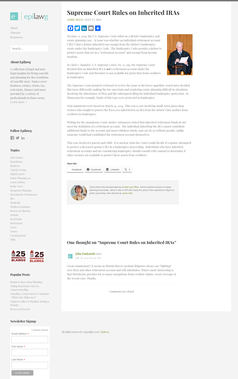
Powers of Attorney (20, 211)
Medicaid (15, 202)
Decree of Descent (20, 309)
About (14, 28)
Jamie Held (75, 19)
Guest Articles (17, 182)
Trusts (13, 231)
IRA (12, 198)
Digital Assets (17, 174)
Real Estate (16, 219)
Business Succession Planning (26, 282)
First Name (18, 346)
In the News (16, 186)
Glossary (15, 32)
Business (15, 165)
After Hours (16, 157)
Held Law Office (131, 187)
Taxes (13, 227)
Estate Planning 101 (20, 178)
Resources (16, 37)
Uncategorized (18, 235)
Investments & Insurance (23, 194)
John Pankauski (85, 253)
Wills (13, 239)
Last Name (18, 359)
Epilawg (105, 332)
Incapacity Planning (20, 190)
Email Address (20, 333)
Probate (14, 215)
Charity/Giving (18, 170)
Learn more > (18, 102)
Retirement (16, 223)
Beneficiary (16, 161)
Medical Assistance (20, 206)
